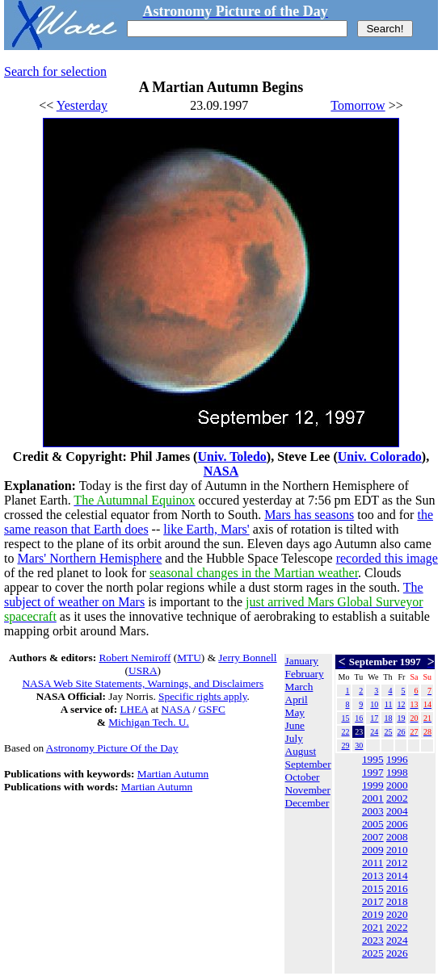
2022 (397, 927)
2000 (397, 785)
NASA (221, 471)
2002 (397, 798)
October (302, 777)
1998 (397, 772)
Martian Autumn (172, 774)
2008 (397, 837)
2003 (373, 811)
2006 (397, 824)
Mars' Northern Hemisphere (89, 558)
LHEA (134, 709)
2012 (397, 863)
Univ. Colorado (380, 456)
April (296, 699)
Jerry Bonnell (247, 657)
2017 (373, 901)
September (308, 764)
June (295, 725)
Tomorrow (357, 105)
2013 (373, 875)
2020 (397, 914)
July (294, 738)
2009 (373, 850)
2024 (397, 940)
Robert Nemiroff (134, 657)
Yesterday (82, 105)
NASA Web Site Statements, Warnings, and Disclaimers (142, 683)
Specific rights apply (202, 696)
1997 (373, 772)
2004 (397, 811)
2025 (373, 953)
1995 (373, 759)
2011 (372, 863)
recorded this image (387, 558)
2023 (373, 940)
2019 (373, 914)
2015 (373, 888)
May (295, 712)
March (299, 687)
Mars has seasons (309, 515)
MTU (189, 657)
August (301, 751)
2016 (397, 888)
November (307, 790)
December (307, 803)
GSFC (211, 709)
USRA (143, 670)
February (304, 674)
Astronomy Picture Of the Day (112, 748)
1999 (373, 785)
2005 (373, 824)
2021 (373, 927)
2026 (397, 953)
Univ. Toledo (231, 456)
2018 (397, 901)
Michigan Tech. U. (148, 722)
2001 (373, 798)
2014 (397, 875)
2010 (397, 850)
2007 (373, 837)
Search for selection (55, 71)
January (301, 661)
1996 (397, 759)
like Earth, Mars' (206, 529)
